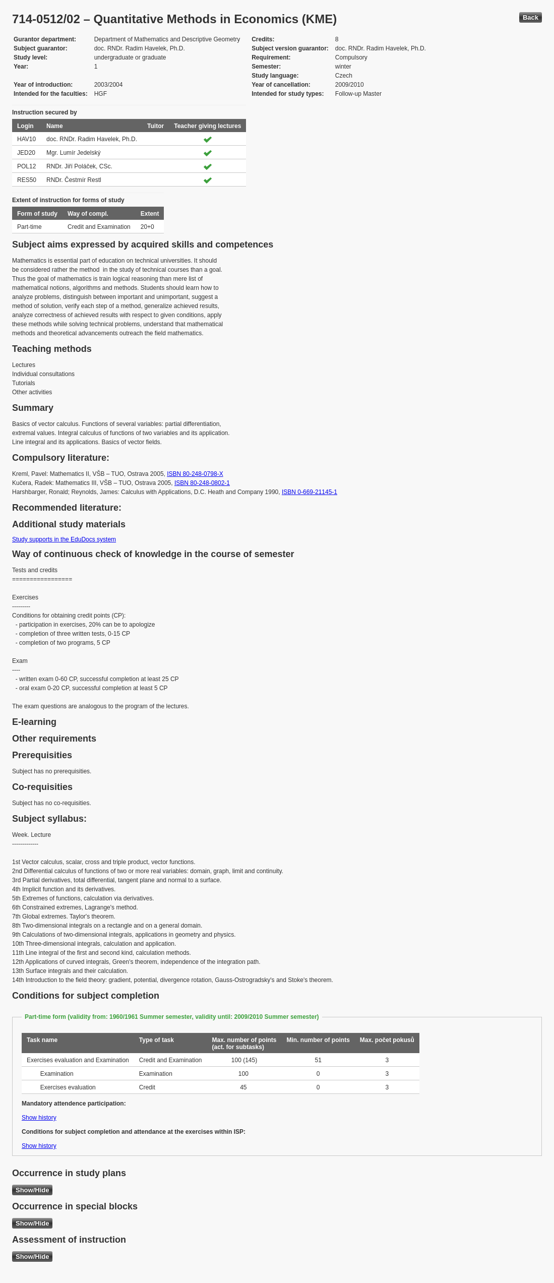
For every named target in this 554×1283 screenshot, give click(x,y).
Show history (39, 1117)
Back (530, 17)
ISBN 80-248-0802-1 (202, 482)
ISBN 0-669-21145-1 (309, 492)
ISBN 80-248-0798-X (195, 473)
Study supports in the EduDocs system (64, 539)
